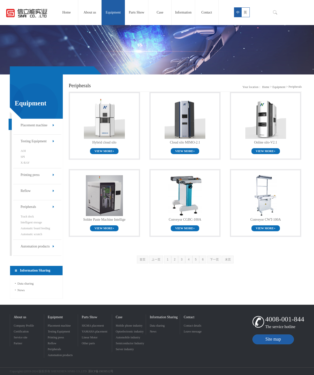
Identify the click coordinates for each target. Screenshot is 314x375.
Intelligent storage (31, 222)
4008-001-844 (284, 319)
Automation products (35, 246)
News (21, 290)
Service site (20, 337)
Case (119, 317)
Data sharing (25, 283)
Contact (189, 317)
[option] (157, 49)
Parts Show (89, 317)
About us (20, 317)
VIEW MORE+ (104, 151)
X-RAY (25, 162)
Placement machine (34, 125)
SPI (23, 157)
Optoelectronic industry (130, 331)
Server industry (125, 349)
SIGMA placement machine (93, 326)
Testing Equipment (34, 141)
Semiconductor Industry (130, 343)
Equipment (279, 87)
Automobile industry (128, 337)
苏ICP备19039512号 (101, 371)
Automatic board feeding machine (35, 229)
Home (265, 87)
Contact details (192, 325)
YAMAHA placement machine (94, 332)
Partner (18, 343)
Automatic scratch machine (31, 234)
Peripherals (28, 207)
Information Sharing (164, 317)
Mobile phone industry (129, 325)
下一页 (214, 259)
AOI (23, 151)
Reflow (26, 191)
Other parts (88, 343)
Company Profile (24, 325)
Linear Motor (89, 337)
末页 (228, 259)
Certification (21, 331)
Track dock (27, 216)
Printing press (30, 175)
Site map (273, 339)
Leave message (193, 331)
